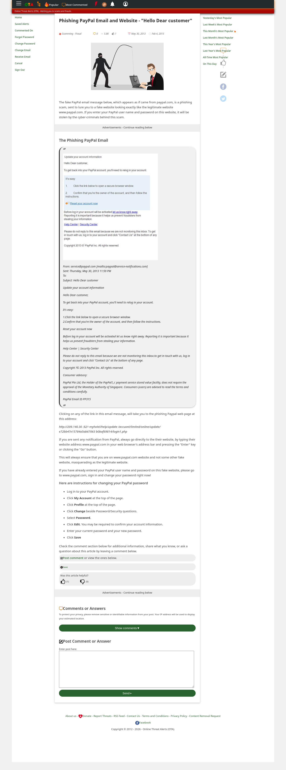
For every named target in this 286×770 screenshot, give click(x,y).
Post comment (71, 558)
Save (64, 567)
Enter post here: (68, 649)
